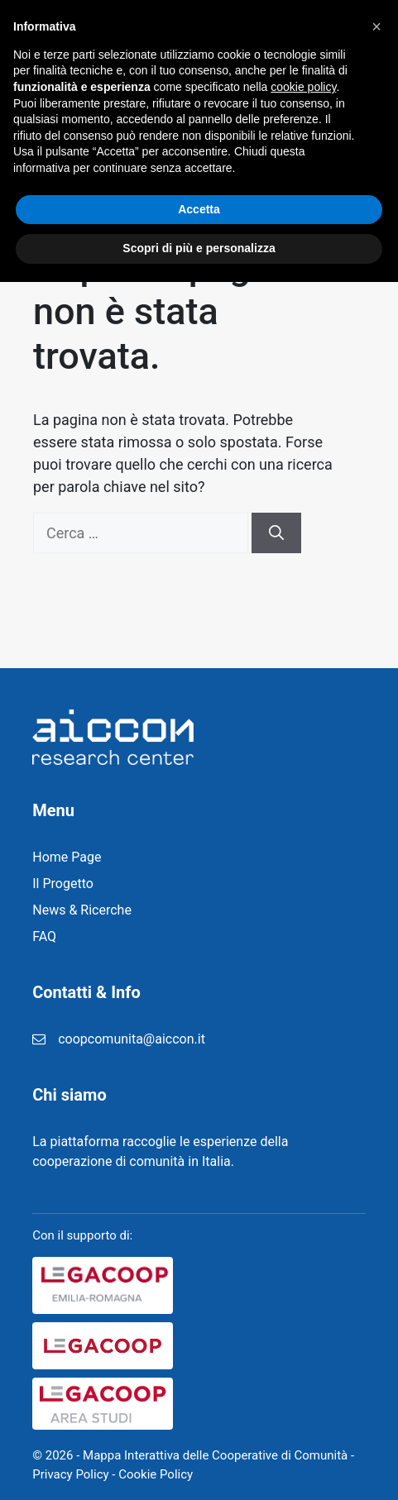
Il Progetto (63, 883)
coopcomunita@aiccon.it (131, 1039)
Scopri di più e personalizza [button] (198, 1466)
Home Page (66, 857)
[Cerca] (276, 533)
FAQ (44, 936)
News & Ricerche (82, 910)
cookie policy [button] (303, 1304)
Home (284, 134)
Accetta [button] (199, 1427)
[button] (376, 1244)
